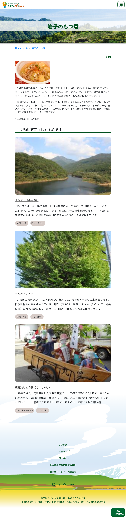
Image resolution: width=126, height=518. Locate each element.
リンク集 (63, 444)
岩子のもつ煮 (38, 48)
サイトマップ (63, 451)
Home (18, 48)
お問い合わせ (63, 458)
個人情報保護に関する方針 (63, 465)
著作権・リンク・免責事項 (63, 471)
